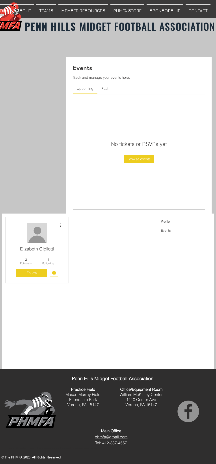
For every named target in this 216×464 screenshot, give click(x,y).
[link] (85, 88)
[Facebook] (188, 411)
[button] (24, 8)
